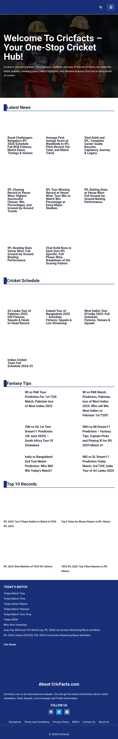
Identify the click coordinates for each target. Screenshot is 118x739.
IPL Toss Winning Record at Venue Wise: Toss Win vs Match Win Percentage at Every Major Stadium (58, 199)
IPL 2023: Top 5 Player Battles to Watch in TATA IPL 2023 (30, 524)
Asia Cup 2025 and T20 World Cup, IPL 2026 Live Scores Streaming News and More (52, 629)
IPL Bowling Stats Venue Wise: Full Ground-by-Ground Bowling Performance (20, 254)
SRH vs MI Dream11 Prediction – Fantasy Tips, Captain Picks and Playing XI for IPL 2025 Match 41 (97, 436)
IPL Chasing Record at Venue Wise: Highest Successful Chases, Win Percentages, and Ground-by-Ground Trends (20, 200)
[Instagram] (67, 712)
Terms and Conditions (37, 721)
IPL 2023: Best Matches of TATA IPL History (28, 566)
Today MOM (11, 619)
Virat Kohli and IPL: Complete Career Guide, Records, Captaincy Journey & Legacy (97, 145)
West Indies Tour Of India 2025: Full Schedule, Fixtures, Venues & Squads (97, 317)
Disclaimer (15, 721)
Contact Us (89, 721)
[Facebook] (51, 712)
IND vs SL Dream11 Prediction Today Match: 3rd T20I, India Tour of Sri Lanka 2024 (98, 463)
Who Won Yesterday (15, 624)
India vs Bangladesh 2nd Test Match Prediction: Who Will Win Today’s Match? (39, 463)
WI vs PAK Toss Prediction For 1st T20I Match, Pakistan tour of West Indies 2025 (41, 399)
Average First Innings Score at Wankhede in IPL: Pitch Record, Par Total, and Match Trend (58, 145)
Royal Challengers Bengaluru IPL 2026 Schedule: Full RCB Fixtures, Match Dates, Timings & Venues (20, 145)
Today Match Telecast (16, 609)
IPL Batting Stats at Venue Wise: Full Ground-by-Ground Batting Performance (96, 195)
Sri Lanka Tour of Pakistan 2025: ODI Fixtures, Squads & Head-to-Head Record (19, 317)
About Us (103, 721)
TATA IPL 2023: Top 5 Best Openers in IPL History (84, 569)
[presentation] (20, 122)
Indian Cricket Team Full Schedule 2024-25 (20, 363)
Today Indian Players (16, 603)
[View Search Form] (100, 7)
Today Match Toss (14, 593)
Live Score (10, 644)
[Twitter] (59, 712)
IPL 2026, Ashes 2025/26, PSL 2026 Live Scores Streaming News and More (47, 635)
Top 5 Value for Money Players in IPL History (85, 521)
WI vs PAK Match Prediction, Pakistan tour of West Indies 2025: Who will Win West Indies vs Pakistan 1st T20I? (96, 403)
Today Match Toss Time (17, 614)
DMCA (75, 721)
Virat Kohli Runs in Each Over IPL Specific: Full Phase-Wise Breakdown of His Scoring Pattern (58, 255)
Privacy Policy (61, 721)
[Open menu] (111, 7)
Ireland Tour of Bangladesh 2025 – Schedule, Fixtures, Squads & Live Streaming (59, 317)
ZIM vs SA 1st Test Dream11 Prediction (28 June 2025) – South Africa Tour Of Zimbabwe (39, 436)
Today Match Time (14, 598)
